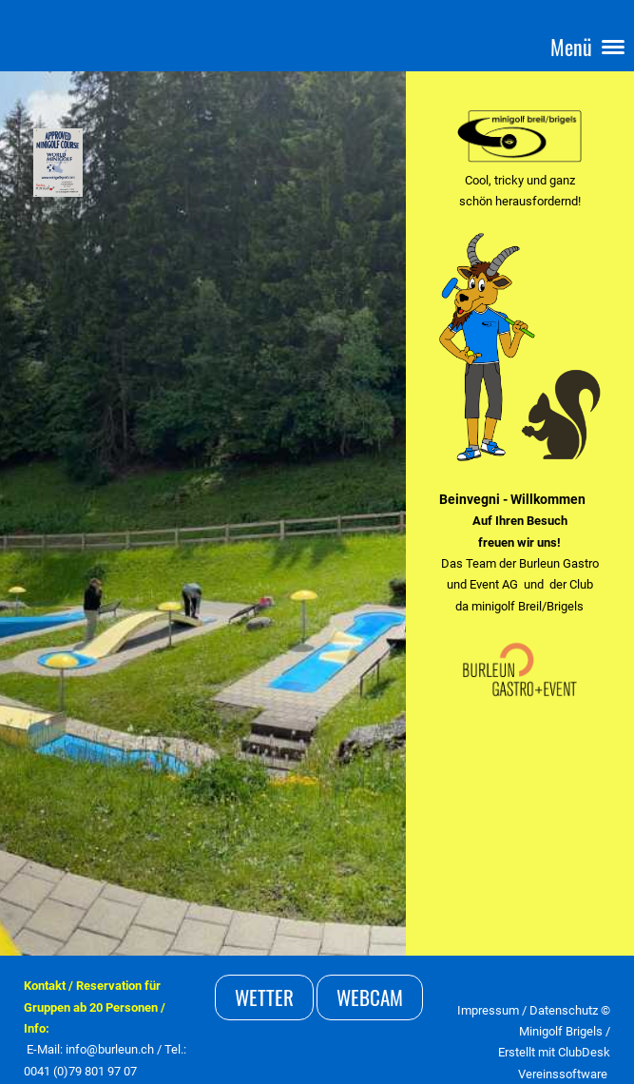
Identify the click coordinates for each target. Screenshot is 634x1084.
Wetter (264, 997)
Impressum (488, 1010)
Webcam (369, 997)
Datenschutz (565, 1010)
